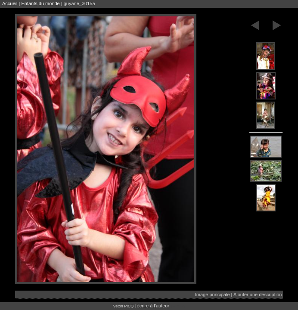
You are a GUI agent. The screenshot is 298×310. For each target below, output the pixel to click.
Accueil (9, 3)
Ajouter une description (257, 294)
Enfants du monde (40, 3)
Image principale (212, 294)
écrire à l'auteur (153, 305)
